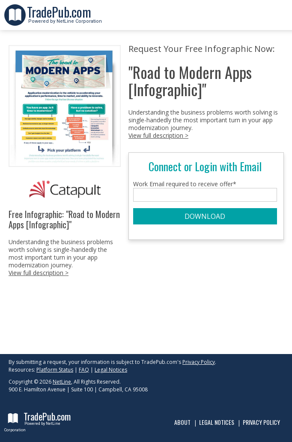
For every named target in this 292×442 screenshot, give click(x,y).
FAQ (84, 369)
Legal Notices (111, 369)
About (182, 422)
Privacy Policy (198, 362)
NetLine (62, 381)
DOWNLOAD (205, 216)
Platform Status (54, 369)
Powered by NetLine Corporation (64, 18)
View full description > (39, 273)
